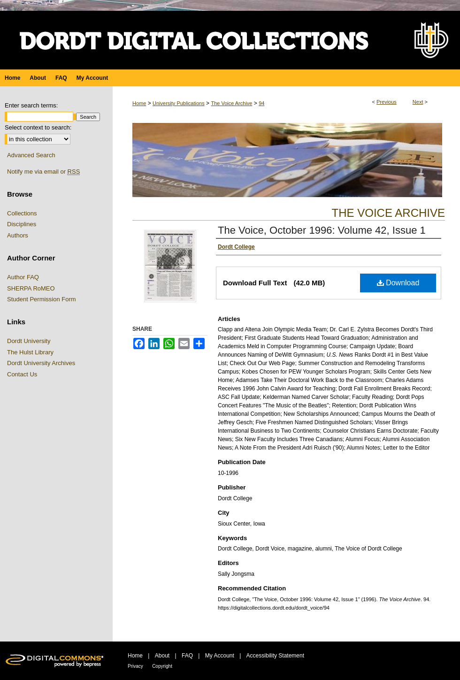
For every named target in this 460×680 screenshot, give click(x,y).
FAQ (187, 655)
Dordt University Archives (41, 363)
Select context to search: (38, 127)
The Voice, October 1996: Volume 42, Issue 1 (322, 230)
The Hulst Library (30, 352)
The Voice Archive (231, 103)
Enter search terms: (31, 105)
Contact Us (22, 374)
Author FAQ (23, 277)
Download (398, 283)
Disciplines (21, 224)
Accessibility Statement (275, 655)
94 (261, 103)
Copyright (162, 666)
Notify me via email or (43, 172)
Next (418, 102)
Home (139, 103)
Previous (386, 102)
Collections (22, 213)
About (162, 655)
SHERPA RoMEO (31, 288)
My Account (219, 655)
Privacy (135, 666)
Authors (17, 235)
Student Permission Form (41, 299)
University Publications (179, 103)
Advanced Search (31, 155)
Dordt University (28, 340)
